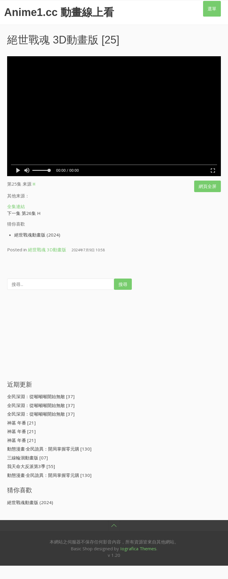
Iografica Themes (138, 548)
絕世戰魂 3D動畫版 (53, 40)
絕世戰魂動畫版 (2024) (37, 234)
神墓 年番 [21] (21, 422)
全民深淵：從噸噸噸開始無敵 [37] (41, 395)
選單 (212, 9)
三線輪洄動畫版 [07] (27, 457)
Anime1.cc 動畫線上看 (59, 12)
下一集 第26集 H (24, 212)
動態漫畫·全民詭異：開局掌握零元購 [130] (49, 448)
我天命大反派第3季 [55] (31, 465)
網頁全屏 (207, 186)
